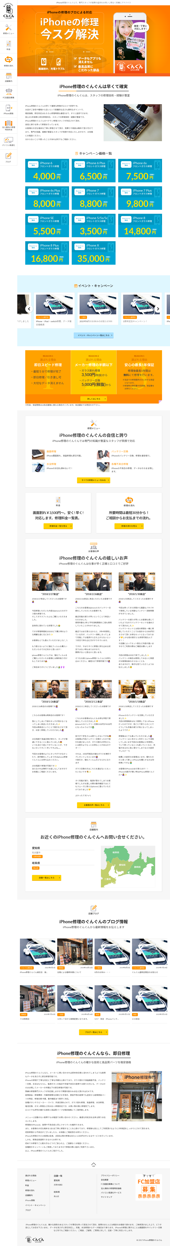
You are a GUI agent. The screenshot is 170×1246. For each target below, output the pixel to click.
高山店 (35, 868)
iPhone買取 (30, 1200)
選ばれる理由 (30, 1175)
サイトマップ (106, 1197)
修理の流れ (30, 1190)
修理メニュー (30, 1180)
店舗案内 (29, 1195)
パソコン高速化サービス (111, 1192)
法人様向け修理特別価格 (111, 1188)
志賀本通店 (37, 856)
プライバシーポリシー (110, 1175)
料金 (27, 1185)
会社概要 (104, 1180)
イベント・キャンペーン (35, 1205)
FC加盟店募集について (110, 1184)
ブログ (28, 1210)
